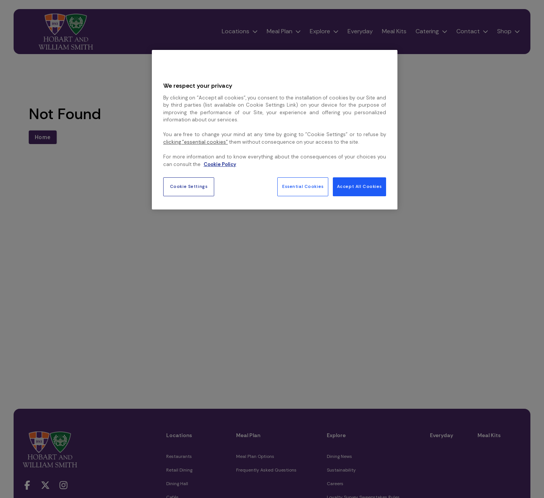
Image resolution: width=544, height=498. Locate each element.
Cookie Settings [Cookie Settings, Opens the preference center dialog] (189, 186)
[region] (274, 129)
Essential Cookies (303, 186)
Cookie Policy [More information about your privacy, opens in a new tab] (220, 164)
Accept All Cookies (359, 186)
